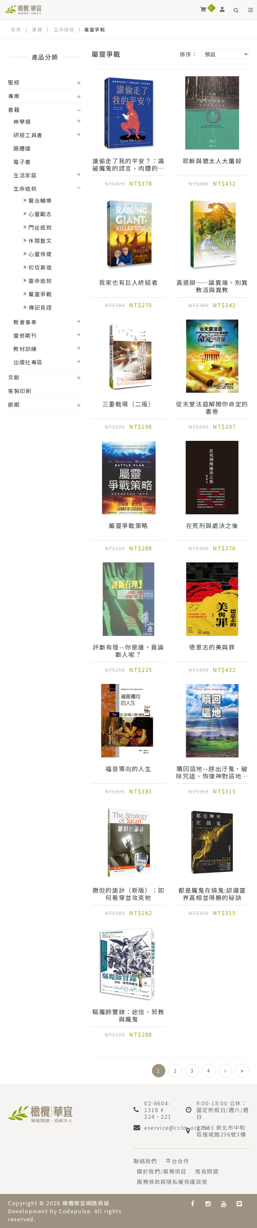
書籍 (37, 29)
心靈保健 (40, 254)
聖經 (14, 82)
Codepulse (74, 1211)
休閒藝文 (40, 240)
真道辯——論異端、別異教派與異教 (212, 286)
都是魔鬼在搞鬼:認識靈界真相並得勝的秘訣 (212, 893)
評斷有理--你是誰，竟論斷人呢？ (128, 650)
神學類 (22, 122)
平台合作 (177, 1161)
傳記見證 (40, 307)
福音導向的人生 (128, 769)
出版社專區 (28, 362)
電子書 (22, 162)
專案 (14, 96)
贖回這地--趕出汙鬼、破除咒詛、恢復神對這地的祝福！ (212, 772)
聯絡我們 (145, 1161)
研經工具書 (28, 135)
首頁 (16, 29)
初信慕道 (40, 267)
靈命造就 (40, 281)
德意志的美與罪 (212, 647)
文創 (14, 377)
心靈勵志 (40, 214)
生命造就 (64, 29)
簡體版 (22, 148)
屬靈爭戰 (40, 294)
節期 (14, 404)
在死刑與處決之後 (212, 526)
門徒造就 (40, 227)
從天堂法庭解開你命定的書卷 (212, 407)
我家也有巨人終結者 (128, 283)
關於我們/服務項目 (161, 1171)
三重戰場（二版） (128, 404)
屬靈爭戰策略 (128, 526)
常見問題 (207, 1171)
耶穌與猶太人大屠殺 (212, 161)
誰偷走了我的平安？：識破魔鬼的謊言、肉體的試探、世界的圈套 (128, 164)
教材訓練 (25, 349)
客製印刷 (19, 391)
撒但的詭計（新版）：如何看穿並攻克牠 (128, 893)
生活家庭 (25, 175)
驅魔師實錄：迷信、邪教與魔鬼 (128, 1015)
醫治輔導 (40, 200)
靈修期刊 (25, 335)
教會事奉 (25, 322)
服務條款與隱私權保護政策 (172, 1182)
